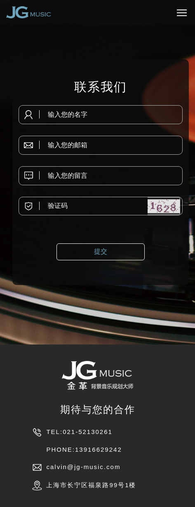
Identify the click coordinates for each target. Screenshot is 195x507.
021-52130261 (88, 431)
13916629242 (98, 449)
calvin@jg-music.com (83, 466)
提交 (100, 251)
